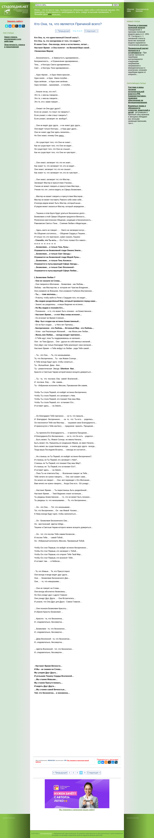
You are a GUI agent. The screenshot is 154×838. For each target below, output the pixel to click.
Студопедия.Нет (46, 833)
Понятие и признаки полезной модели (137, 26)
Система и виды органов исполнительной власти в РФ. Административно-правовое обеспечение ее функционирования (137, 95)
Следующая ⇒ (91, 31)
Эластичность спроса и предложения (14, 46)
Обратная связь (130, 10)
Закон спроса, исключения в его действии (12, 39)
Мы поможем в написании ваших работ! (77, 810)
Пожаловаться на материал (142, 10)
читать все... (56, 14)
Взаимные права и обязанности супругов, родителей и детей (139, 109)
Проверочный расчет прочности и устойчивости (138, 50)
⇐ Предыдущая (63, 31)
